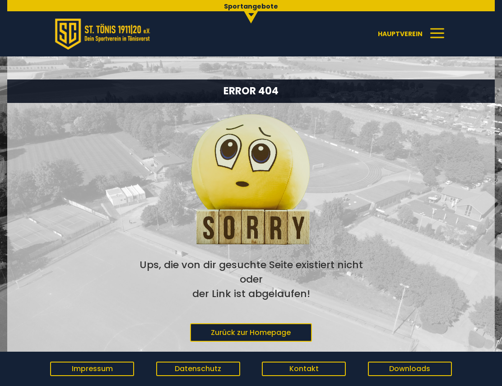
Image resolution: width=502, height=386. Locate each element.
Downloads (409, 368)
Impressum (92, 368)
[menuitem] (251, 11)
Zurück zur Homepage (251, 332)
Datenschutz (198, 368)
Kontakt (304, 368)
